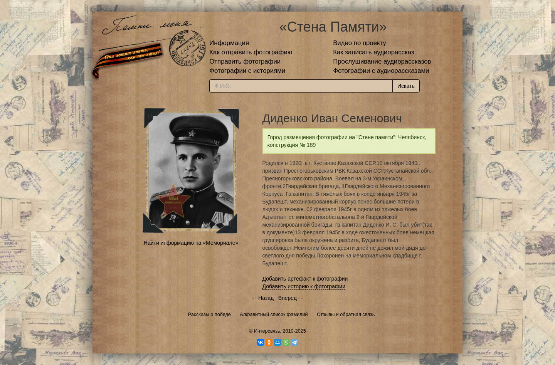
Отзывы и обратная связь (346, 314)
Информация (229, 43)
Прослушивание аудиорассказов (382, 61)
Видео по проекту (359, 43)
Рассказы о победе (209, 314)
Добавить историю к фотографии (304, 286)
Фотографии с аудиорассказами (381, 70)
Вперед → (291, 298)
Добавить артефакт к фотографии (305, 279)
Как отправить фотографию (250, 52)
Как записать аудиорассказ (373, 52)
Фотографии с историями (247, 70)
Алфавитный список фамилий (274, 314)
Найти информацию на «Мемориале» (191, 243)
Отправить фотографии (245, 61)
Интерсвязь (267, 331)
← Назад (262, 298)
